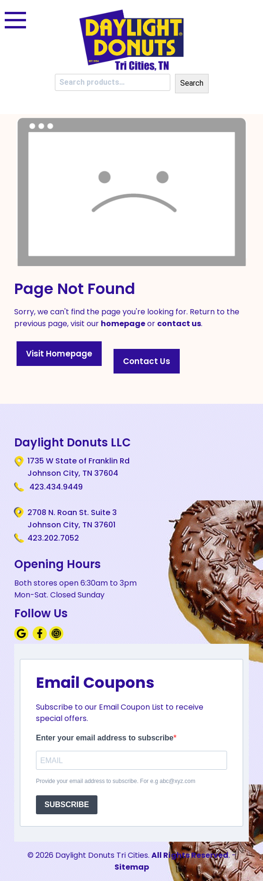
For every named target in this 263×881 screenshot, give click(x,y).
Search (191, 83)
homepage (123, 323)
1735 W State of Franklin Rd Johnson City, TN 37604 (78, 467)
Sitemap (131, 867)
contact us (179, 323)
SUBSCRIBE (66, 805)
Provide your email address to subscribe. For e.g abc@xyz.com (115, 781)
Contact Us (146, 361)
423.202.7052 (53, 538)
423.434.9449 (55, 487)
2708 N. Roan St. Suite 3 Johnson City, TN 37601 (72, 518)
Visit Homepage (59, 353)
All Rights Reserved (189, 855)
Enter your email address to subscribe (105, 738)
